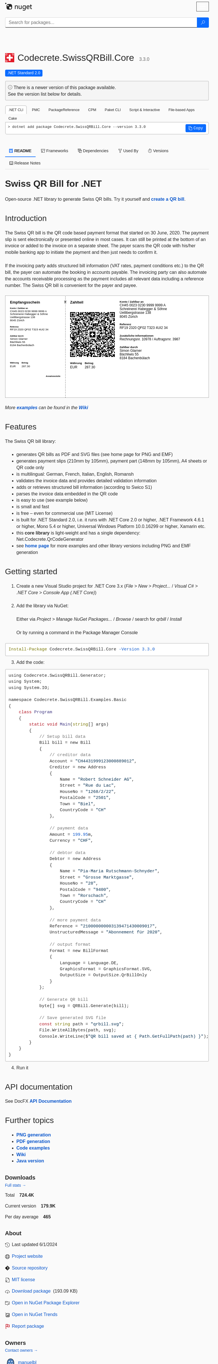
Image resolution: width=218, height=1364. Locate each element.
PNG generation (34, 1134)
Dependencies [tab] (93, 151)
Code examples (33, 1148)
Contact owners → (21, 1350)
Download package (31, 1291)
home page (37, 545)
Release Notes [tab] (25, 163)
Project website (27, 1256)
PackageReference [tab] (64, 110)
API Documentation (51, 1101)
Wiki (83, 407)
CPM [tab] (92, 110)
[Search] (203, 22)
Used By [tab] (128, 151)
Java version (30, 1160)
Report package (28, 1326)
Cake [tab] (13, 118)
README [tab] (20, 151)
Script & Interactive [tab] (144, 110)
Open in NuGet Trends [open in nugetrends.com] (35, 1314)
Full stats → (15, 1185)
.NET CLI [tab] (16, 110)
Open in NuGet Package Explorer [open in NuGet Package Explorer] (46, 1302)
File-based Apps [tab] (181, 110)
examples (27, 407)
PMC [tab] (36, 110)
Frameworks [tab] (54, 151)
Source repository (30, 1267)
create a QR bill (167, 199)
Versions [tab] (158, 151)
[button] (196, 128)
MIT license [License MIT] (23, 1279)
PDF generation (33, 1141)
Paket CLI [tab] (113, 110)
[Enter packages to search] (101, 22)
